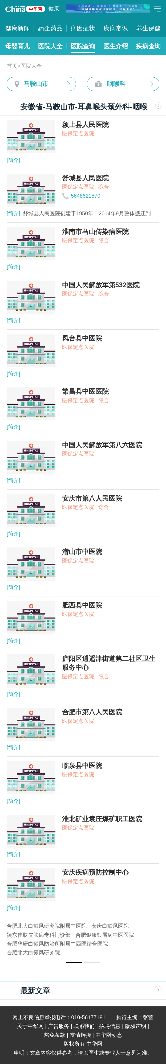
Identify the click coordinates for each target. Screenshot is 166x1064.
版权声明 (135, 1026)
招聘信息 (109, 1026)
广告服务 (58, 1026)
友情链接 (80, 1035)
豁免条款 (54, 1035)
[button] (74, 962)
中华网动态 (108, 1035)
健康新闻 (17, 28)
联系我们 (84, 1026)
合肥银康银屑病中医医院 (104, 935)
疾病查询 (148, 46)
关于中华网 (30, 1026)
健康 (53, 8)
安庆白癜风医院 (110, 926)
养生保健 (148, 28)
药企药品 (50, 28)
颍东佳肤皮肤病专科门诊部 (39, 935)
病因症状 (83, 28)
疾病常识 (115, 28)
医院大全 (50, 46)
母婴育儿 (17, 46)
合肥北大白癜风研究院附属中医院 (47, 926)
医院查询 (83, 46)
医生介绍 (115, 46)
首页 (12, 66)
